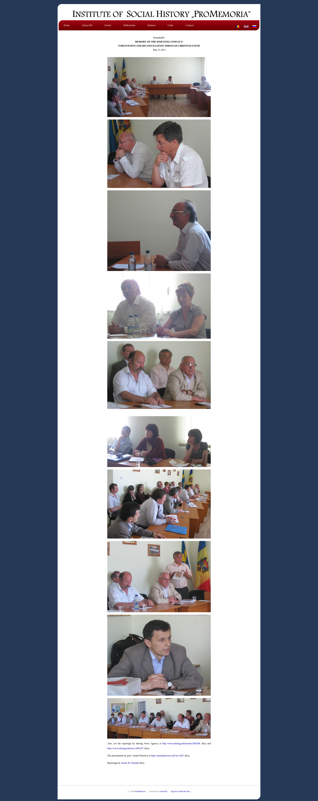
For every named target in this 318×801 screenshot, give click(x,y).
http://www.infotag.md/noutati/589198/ (181, 743)
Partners (152, 25)
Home (67, 25)
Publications (129, 25)
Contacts (189, 25)
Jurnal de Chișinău (130, 763)
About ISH (87, 25)
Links (170, 25)
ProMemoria (140, 791)
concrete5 (164, 791)
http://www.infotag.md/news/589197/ (125, 748)
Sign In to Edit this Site (180, 791)
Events (108, 25)
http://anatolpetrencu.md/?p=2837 (167, 755)
